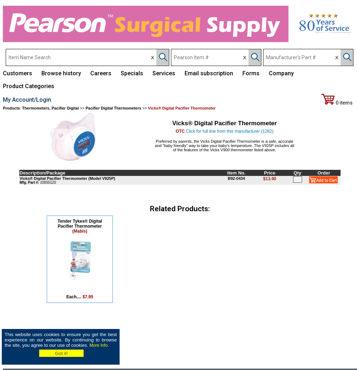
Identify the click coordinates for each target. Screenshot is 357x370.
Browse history (61, 73)
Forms (251, 73)
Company (281, 73)
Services (163, 73)
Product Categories (28, 86)
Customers (17, 73)
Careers (100, 73)
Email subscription (209, 73)
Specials (132, 73)
